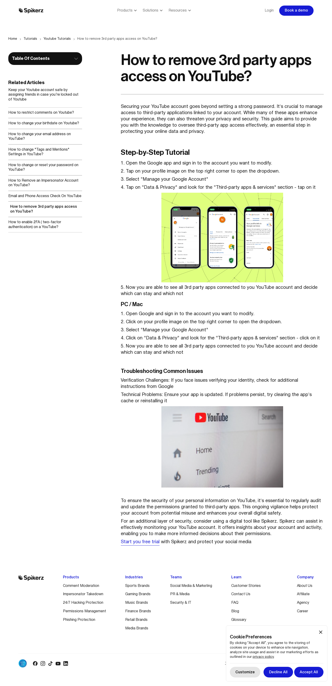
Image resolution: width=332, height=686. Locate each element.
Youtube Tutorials (57, 38)
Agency (303, 602)
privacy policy (263, 657)
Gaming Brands (138, 594)
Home (12, 38)
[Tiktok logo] (50, 663)
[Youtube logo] (58, 663)
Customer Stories (246, 586)
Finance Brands (138, 611)
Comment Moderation (81, 586)
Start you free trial (140, 542)
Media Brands (136, 628)
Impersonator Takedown (83, 594)
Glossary (238, 620)
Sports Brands (137, 586)
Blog (235, 611)
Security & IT (180, 602)
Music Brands (136, 602)
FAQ (234, 602)
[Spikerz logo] (31, 11)
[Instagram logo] (43, 663)
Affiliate (303, 594)
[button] (127, 10)
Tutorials (30, 38)
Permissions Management (84, 611)
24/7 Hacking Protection (83, 602)
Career (302, 611)
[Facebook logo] (35, 663)
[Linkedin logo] (65, 663)
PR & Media (180, 594)
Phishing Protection (79, 620)
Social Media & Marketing (191, 586)
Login (269, 10)
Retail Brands (136, 620)
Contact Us (240, 594)
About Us (304, 586)
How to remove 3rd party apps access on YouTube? (117, 38)
